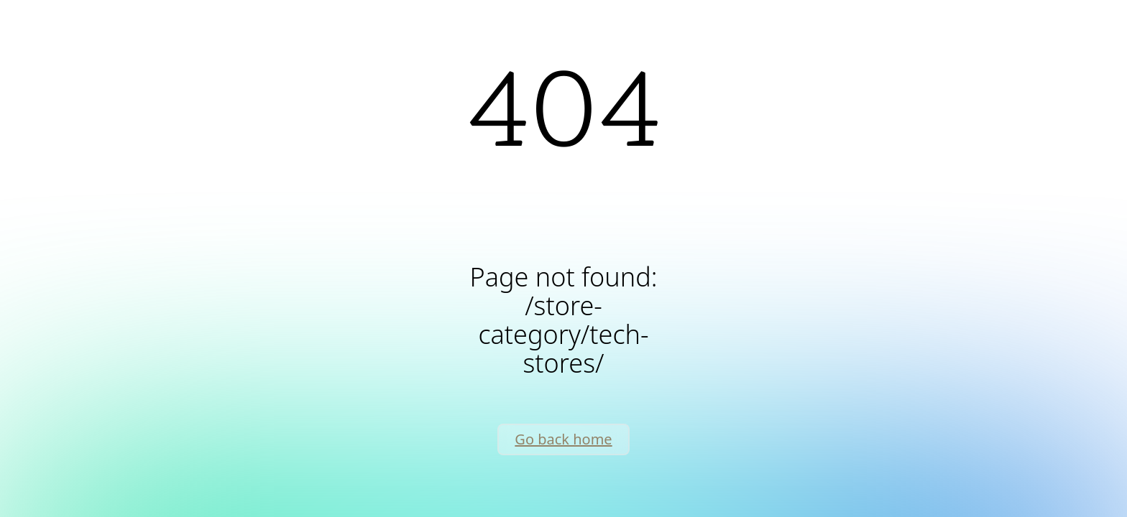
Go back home (563, 439)
